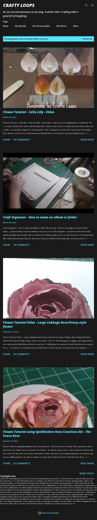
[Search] (86, 4)
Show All (88, 39)
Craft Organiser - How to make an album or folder (40, 217)
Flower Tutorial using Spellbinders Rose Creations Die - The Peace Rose (47, 434)
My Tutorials (20, 26)
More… (76, 26)
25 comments (21, 463)
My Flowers (61, 26)
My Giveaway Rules (41, 26)
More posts (86, 473)
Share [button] (6, 139)
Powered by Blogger (48, 513)
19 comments (21, 244)
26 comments (21, 354)
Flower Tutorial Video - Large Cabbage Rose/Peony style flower (44, 324)
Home (5, 26)
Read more (87, 139)
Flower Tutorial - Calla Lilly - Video (28, 112)
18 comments (21, 139)
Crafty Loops (18, 5)
